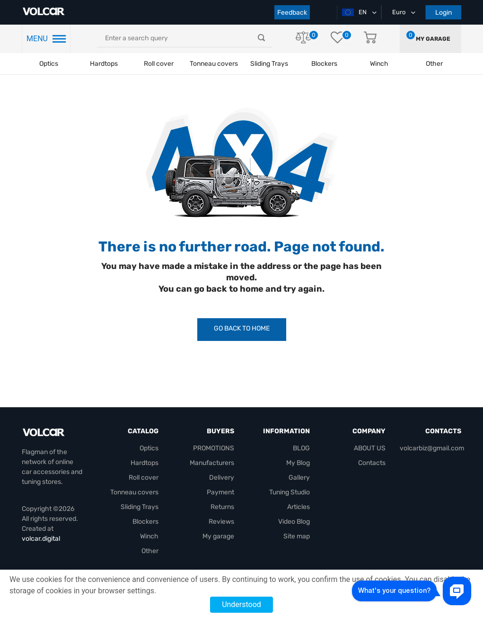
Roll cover (159, 64)
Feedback (292, 13)
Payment (220, 492)
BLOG (301, 448)
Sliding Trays (269, 64)
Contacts (372, 463)
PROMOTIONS (213, 448)
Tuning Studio (289, 492)
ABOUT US (370, 448)
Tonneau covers (214, 64)
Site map (296, 536)
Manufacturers (212, 463)
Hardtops (104, 64)
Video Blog (294, 522)
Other (149, 551)
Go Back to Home (242, 328)
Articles (298, 507)
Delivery (221, 478)
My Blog (298, 463)
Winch (149, 536)
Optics (48, 64)
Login (443, 13)
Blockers (145, 522)
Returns (222, 507)
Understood (241, 604)
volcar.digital (41, 539)
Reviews (221, 522)
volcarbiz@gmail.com (432, 448)
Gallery (299, 478)
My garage (433, 39)
